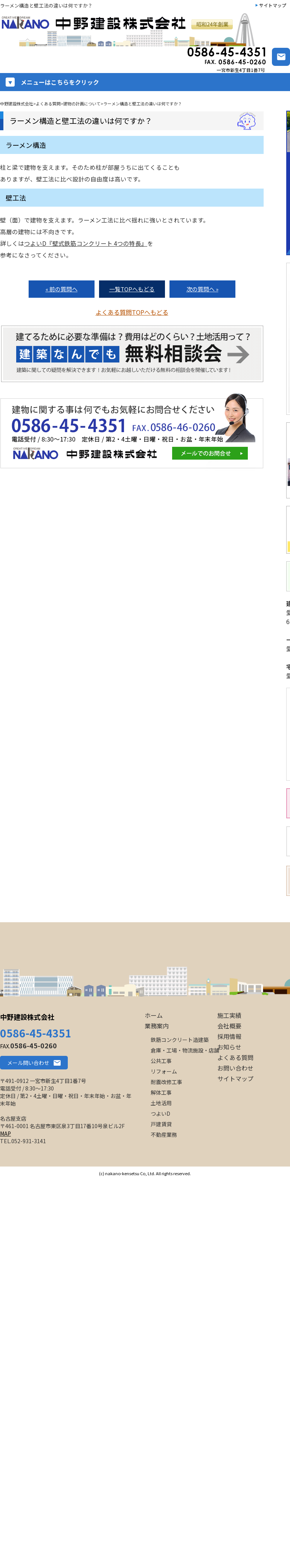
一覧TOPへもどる (132, 289)
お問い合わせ (235, 1067)
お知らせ (229, 1046)
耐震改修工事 (166, 1082)
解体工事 (161, 1092)
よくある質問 (235, 1057)
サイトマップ (272, 5)
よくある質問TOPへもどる (132, 312)
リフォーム (164, 1071)
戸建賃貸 (161, 1124)
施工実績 (229, 1015)
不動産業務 (164, 1134)
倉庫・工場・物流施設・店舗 (185, 1050)
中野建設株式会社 (27, 1017)
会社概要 (229, 1025)
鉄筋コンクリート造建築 (180, 1039)
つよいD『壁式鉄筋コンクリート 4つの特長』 (85, 243)
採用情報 (229, 1036)
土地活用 (161, 1103)
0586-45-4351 (36, 1032)
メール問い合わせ (28, 1062)
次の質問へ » (202, 289)
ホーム (154, 1015)
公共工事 (161, 1061)
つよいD (160, 1113)
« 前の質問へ (62, 289)
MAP (5, 1133)
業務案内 (157, 1025)
